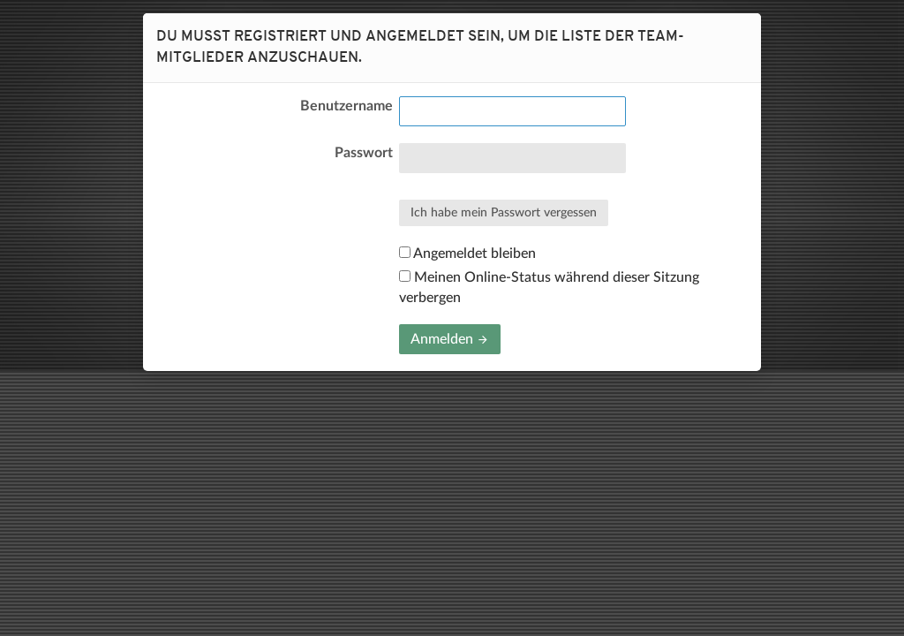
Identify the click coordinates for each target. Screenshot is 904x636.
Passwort (364, 153)
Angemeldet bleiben (467, 253)
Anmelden (450, 339)
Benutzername (346, 106)
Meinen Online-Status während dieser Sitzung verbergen (549, 287)
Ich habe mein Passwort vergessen (504, 213)
